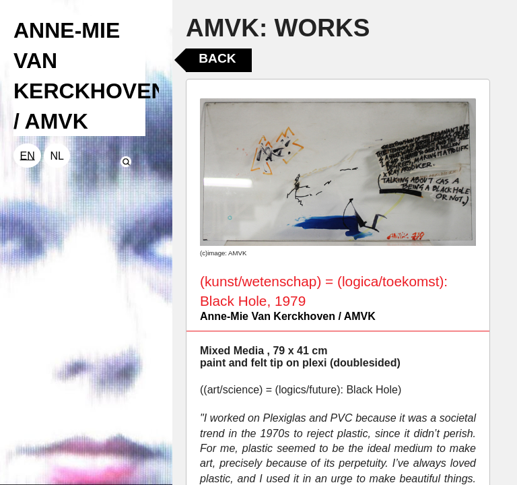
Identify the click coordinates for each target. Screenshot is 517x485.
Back (217, 58)
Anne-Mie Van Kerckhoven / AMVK (288, 316)
